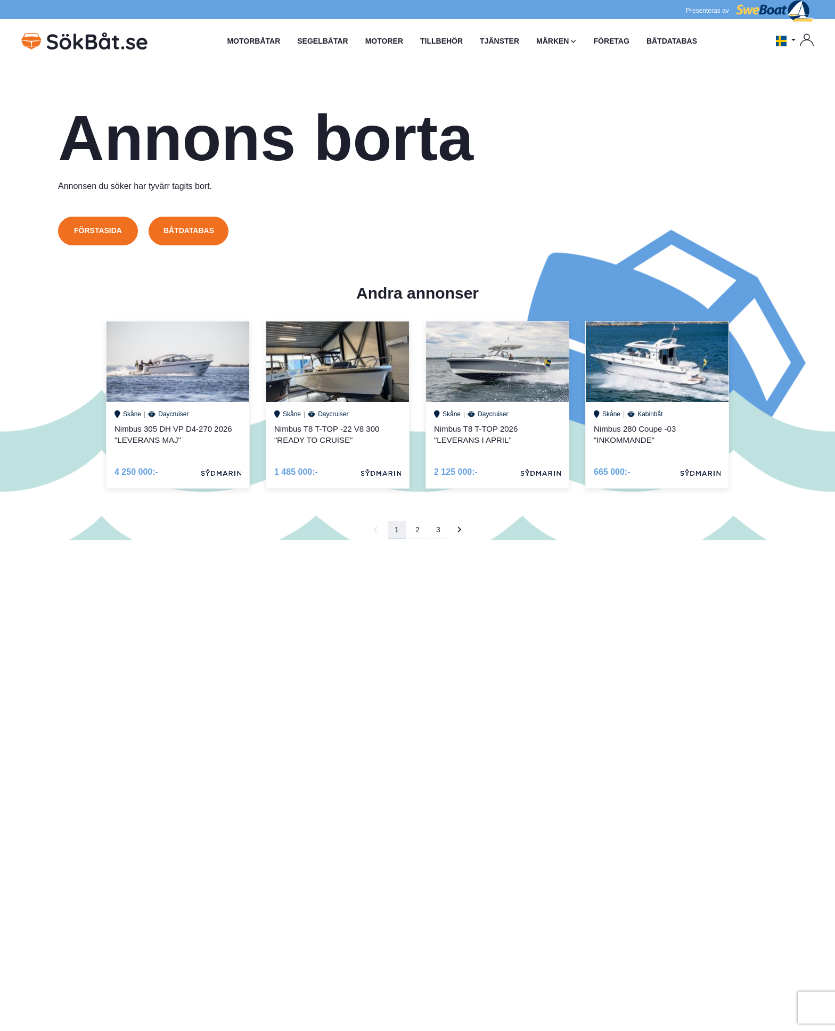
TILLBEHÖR (441, 41)
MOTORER (384, 41)
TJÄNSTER (499, 41)
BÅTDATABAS (671, 41)
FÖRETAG (611, 41)
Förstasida (98, 230)
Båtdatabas (188, 230)
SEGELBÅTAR (322, 41)
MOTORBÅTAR (253, 41)
